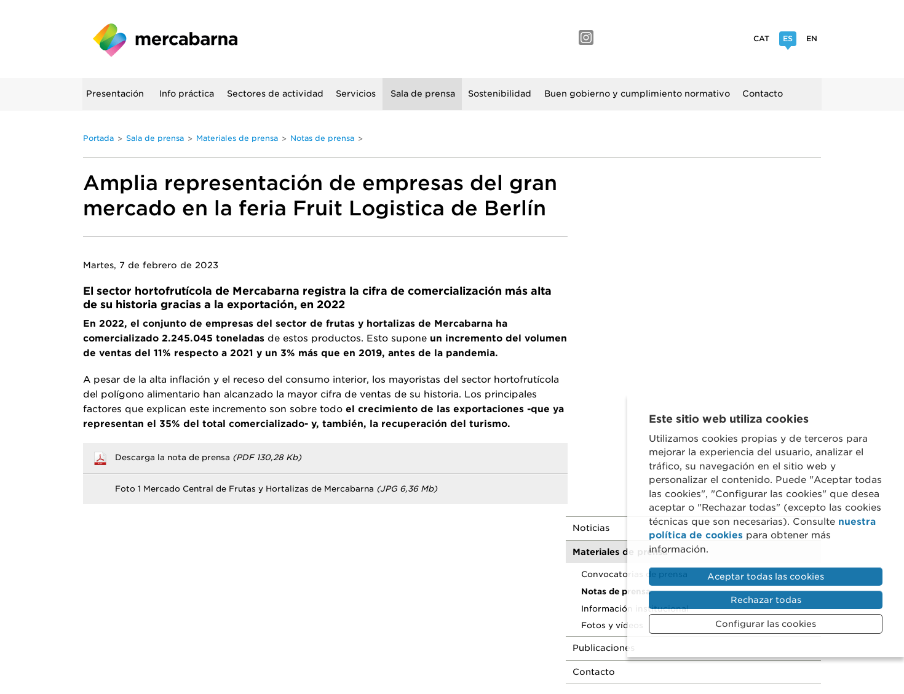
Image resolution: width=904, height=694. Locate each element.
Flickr (668, 37)
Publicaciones (627, 301)
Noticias (614, 181)
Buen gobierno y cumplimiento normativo (638, 93)
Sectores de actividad (276, 93)
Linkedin (697, 37)
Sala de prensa (423, 93)
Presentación (115, 93)
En (811, 38)
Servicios (356, 93)
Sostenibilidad (500, 93)
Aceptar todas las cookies (765, 576)
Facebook (613, 37)
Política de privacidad (453, 574)
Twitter (723, 37)
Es (788, 40)
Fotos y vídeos (636, 279)
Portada (98, 137)
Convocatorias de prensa (658, 228)
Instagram (586, 37)
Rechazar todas (766, 600)
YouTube (640, 37)
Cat (761, 38)
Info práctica (187, 93)
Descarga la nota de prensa (208, 456)
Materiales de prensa (237, 137)
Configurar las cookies (765, 624)
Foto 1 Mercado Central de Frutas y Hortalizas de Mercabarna (276, 487)
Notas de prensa (322, 137)
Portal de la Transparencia (386, 587)
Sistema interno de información (520, 587)
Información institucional (658, 261)
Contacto (763, 93)
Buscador (97, 130)
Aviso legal (369, 574)
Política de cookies (553, 574)
